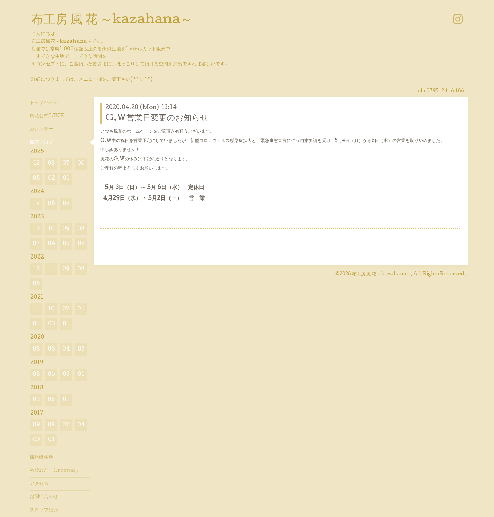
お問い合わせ (44, 497)
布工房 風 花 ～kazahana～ (111, 20)
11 (51, 269)
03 (66, 244)
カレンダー (41, 129)
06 (81, 163)
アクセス (39, 484)
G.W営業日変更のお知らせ (157, 118)
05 (36, 178)
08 (51, 163)
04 (51, 244)
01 (66, 178)
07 (66, 163)
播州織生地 (41, 457)
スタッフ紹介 (44, 510)
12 (36, 163)
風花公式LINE (47, 116)
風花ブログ (41, 142)
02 (51, 178)
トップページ (44, 103)
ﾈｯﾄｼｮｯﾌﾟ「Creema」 (55, 471)
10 (51, 229)
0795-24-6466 (445, 91)
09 (66, 229)
